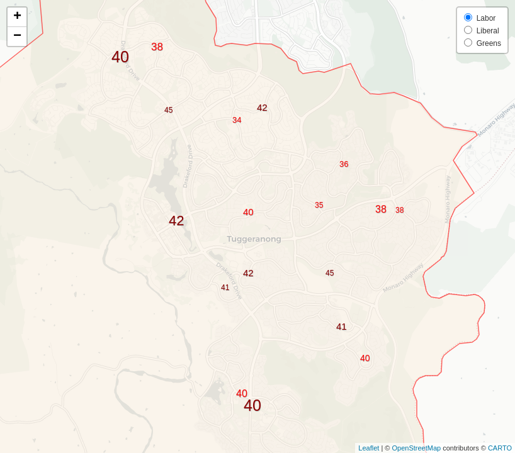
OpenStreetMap (416, 448)
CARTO (500, 448)
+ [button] (17, 17)
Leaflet (368, 448)
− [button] (17, 36)
